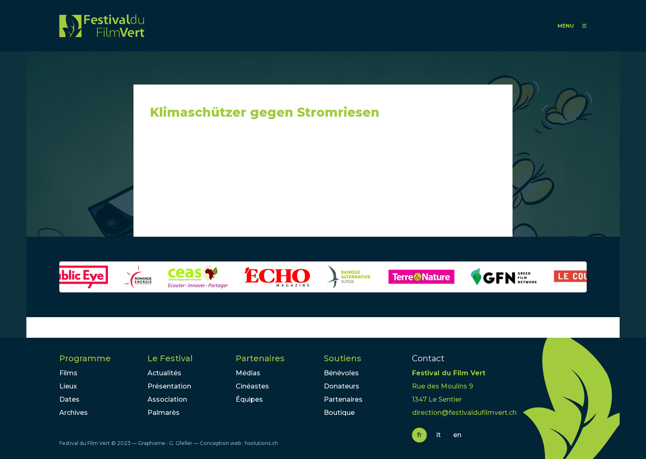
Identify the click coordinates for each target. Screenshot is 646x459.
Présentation (169, 386)
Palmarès (163, 413)
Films (68, 373)
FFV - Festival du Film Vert (101, 26)
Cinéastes (252, 386)
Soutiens (342, 358)
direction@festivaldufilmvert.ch (464, 413)
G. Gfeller (180, 443)
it (438, 435)
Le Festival (170, 358)
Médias (248, 373)
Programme (85, 358)
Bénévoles (341, 373)
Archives (73, 413)
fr (419, 435)
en (457, 435)
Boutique (339, 413)
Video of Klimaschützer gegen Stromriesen (224, 182)
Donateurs (341, 386)
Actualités (164, 373)
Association (167, 399)
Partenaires (260, 358)
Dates (69, 399)
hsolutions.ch (261, 443)
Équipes (249, 399)
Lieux (68, 386)
